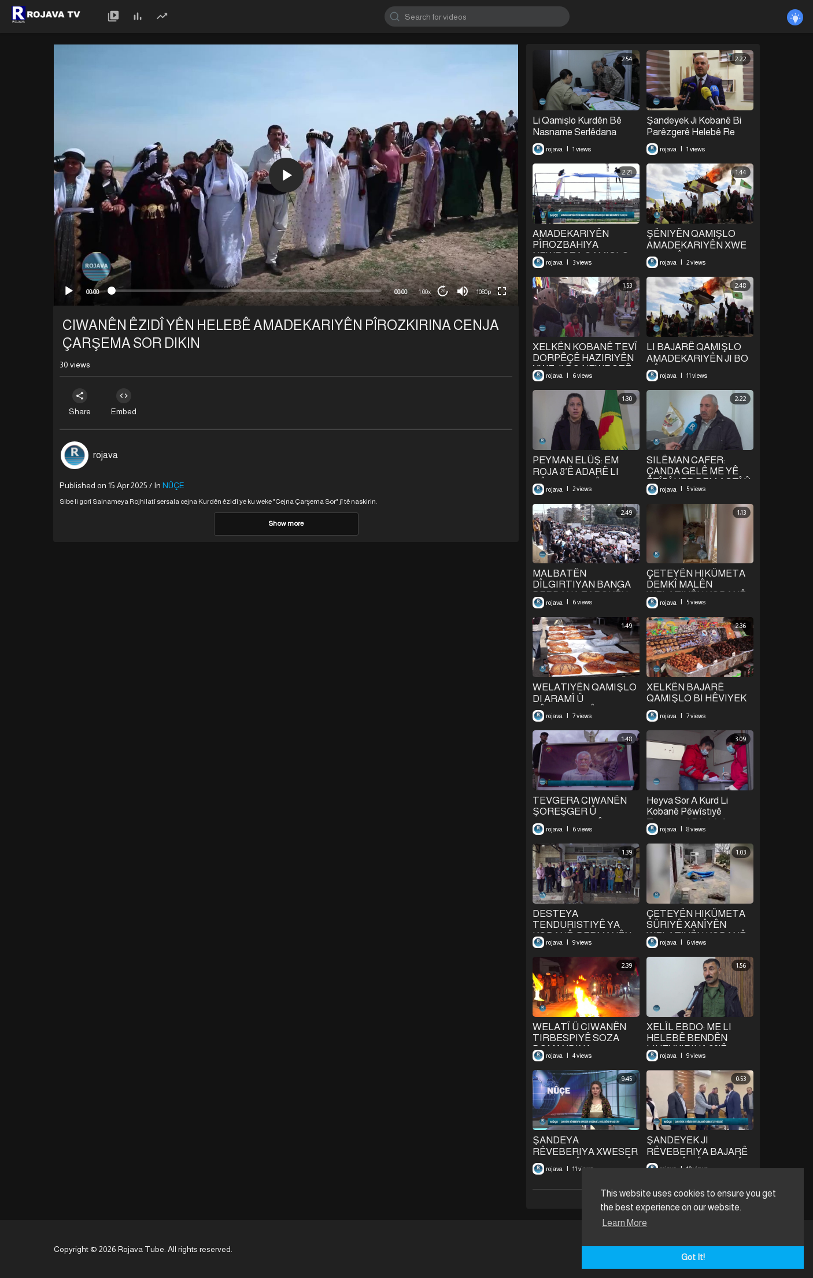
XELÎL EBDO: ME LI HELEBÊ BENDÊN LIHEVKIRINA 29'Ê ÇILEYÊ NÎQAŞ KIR (688, 1043)
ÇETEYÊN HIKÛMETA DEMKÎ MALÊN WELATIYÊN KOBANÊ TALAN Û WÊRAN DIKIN (699, 590)
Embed (127, 402)
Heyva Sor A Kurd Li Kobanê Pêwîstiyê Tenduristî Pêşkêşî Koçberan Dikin (687, 817)
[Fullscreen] (502, 291)
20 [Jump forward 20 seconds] (443, 291)
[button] (286, 175)
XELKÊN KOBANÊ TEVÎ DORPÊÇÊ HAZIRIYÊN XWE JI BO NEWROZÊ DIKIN (585, 363)
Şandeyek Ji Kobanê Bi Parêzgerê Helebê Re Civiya (693, 131)
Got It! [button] (693, 1257)
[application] (286, 175)
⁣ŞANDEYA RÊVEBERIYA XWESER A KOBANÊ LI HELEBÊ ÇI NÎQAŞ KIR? (585, 1157)
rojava (105, 455)
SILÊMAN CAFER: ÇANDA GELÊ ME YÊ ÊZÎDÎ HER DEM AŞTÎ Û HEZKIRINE (698, 477)
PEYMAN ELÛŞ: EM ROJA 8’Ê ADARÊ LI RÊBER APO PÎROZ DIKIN (576, 477)
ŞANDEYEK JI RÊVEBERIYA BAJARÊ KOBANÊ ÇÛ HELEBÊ (697, 1151)
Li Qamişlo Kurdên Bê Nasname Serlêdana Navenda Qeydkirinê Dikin (585, 131)
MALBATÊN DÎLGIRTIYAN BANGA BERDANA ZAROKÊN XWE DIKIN (582, 590)
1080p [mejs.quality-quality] (483, 291)
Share (81, 402)
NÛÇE (173, 485)
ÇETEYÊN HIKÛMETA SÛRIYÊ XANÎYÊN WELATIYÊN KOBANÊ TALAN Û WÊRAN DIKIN (699, 930)
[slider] (247, 290)
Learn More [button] (624, 1223)
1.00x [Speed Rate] (425, 291)
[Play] (69, 291)
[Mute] (462, 291)
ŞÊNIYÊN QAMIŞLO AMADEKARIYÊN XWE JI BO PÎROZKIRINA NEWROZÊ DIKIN (696, 250)
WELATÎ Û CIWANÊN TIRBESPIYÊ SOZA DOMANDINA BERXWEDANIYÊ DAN (583, 1043)
